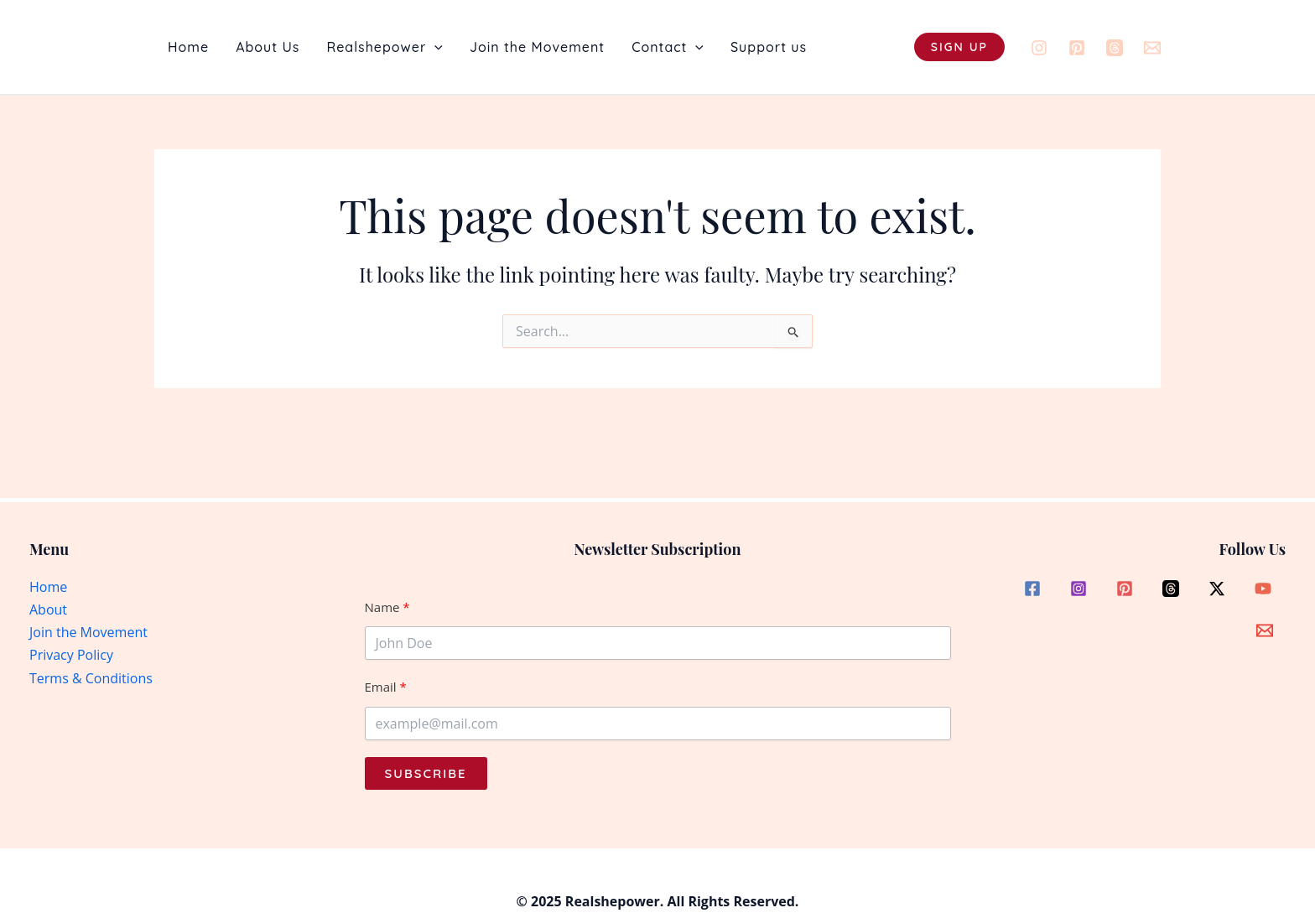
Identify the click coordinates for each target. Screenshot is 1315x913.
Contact (668, 47)
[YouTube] (1263, 589)
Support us (768, 47)
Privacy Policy (71, 655)
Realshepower (384, 47)
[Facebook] (1032, 589)
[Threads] (1114, 47)
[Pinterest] (1076, 47)
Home (188, 47)
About (48, 609)
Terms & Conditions (91, 678)
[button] (434, 47)
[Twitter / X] (1217, 589)
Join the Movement (537, 47)
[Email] (1152, 47)
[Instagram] (1039, 47)
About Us (267, 47)
